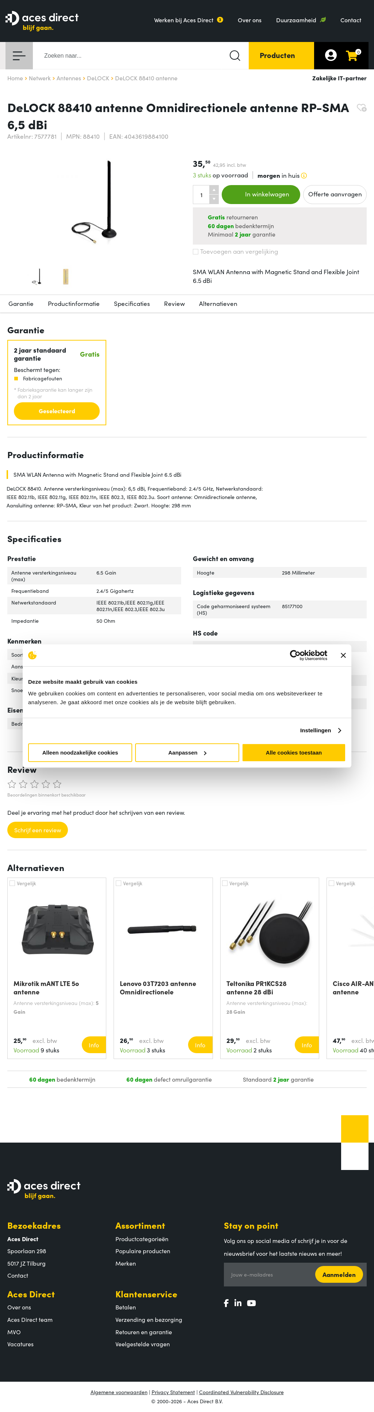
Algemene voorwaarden (119, 1392)
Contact (350, 19)
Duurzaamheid (296, 19)
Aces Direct (31, 1294)
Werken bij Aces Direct (183, 19)
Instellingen (315, 730)
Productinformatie (74, 303)
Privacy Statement (173, 1392)
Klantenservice (146, 1294)
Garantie (21, 303)
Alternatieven (218, 303)
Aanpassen (187, 752)
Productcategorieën (141, 1239)
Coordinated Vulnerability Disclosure (241, 1392)
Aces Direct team (30, 1319)
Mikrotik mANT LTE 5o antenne (46, 987)
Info (94, 1045)
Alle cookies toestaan (294, 752)
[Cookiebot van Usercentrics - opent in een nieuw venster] (295, 655)
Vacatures (20, 1344)
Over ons (250, 19)
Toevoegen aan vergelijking (235, 251)
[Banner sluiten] (343, 655)
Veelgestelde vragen (142, 1344)
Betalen (125, 1307)
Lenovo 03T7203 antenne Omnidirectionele (158, 987)
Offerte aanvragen (335, 193)
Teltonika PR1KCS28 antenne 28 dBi (256, 987)
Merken (125, 1263)
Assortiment (140, 1225)
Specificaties (132, 303)
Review (174, 303)
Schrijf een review (37, 830)
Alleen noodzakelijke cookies (80, 752)
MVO (14, 1332)
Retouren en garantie (143, 1332)
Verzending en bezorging (148, 1319)
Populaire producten (142, 1251)
